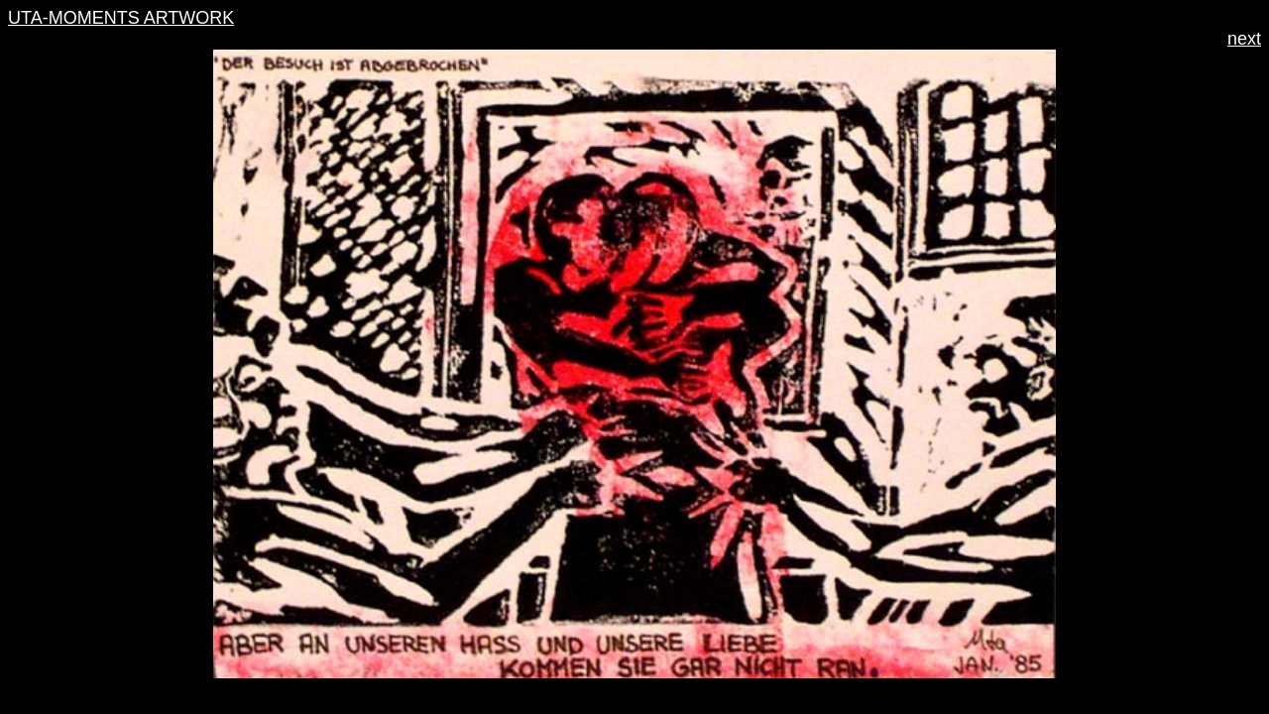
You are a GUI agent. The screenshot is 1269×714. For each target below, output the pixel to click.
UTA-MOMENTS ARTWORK (121, 18)
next (1244, 39)
